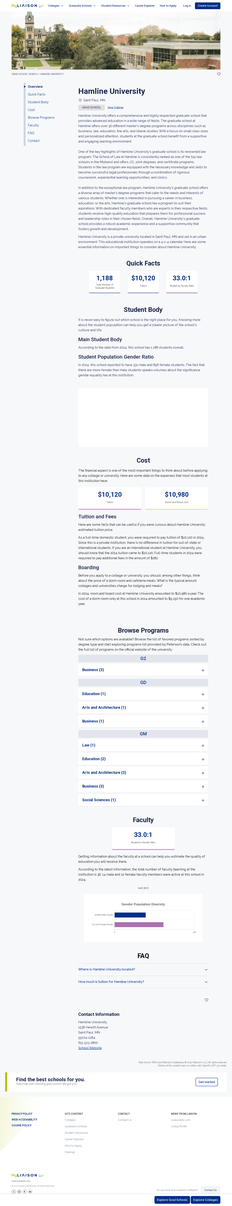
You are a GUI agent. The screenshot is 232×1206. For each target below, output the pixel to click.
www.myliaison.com (21, 1178)
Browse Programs (41, 114)
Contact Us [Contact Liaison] (210, 1187)
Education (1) (94, 690)
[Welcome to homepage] (28, 1172)
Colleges (70, 1116)
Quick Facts (36, 91)
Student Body (38, 99)
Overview (35, 83)
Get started (206, 1078)
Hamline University (52, 71)
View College (115, 104)
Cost (31, 107)
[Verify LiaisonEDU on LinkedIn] (30, 1188)
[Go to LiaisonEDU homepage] (24, 4)
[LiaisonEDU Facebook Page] (25, 1188)
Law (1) (88, 742)
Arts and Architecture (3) (104, 769)
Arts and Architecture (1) (104, 704)
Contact (33, 137)
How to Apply (73, 1142)
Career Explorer (74, 1136)
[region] (116, 551)
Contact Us (125, 1116)
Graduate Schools (76, 1123)
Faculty (33, 122)
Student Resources (76, 1129)
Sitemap (70, 1148)
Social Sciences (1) (99, 796)
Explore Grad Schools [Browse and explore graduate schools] (172, 1199)
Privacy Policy (22, 1110)
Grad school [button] (91, 104)
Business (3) (93, 666)
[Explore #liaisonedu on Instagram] (19, 1188)
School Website (90, 1045)
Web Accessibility (24, 1116)
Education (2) (94, 755)
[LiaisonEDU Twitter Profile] (14, 1188)
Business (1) (93, 718)
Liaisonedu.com (181, 1116)
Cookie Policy (22, 1122)
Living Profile (179, 1123)
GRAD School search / (26, 71)
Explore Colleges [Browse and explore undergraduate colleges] (205, 1199)
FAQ (31, 130)
